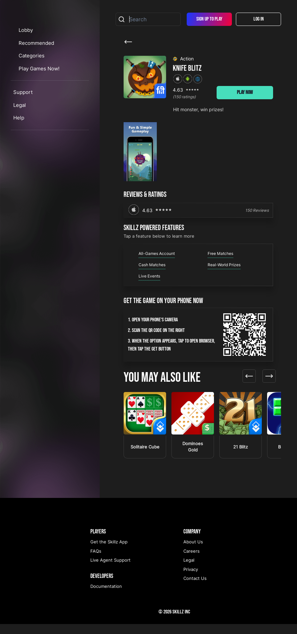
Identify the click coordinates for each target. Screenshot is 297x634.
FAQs (95, 561)
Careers (191, 561)
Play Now (245, 92)
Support (23, 129)
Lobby (32, 67)
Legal (19, 142)
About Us (193, 551)
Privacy (190, 579)
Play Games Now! (45, 106)
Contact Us (195, 588)
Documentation (106, 596)
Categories (38, 93)
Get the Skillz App (109, 551)
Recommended (42, 80)
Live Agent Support (110, 570)
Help (18, 155)
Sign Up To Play (209, 19)
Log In (258, 19)
